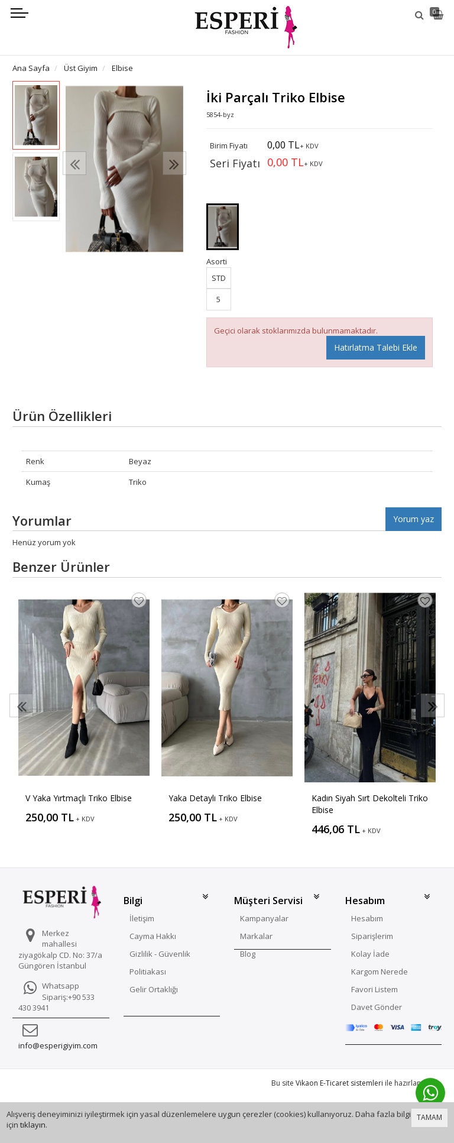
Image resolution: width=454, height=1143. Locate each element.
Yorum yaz (413, 518)
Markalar (256, 936)
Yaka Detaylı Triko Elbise (215, 798)
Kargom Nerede (379, 971)
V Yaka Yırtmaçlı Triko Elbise (78, 798)
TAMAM (429, 1117)
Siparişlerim (372, 936)
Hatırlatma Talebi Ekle (375, 347)
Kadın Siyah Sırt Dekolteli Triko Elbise (370, 803)
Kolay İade (370, 953)
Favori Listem (374, 989)
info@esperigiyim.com (58, 1045)
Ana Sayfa (31, 68)
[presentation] (74, 163)
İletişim (141, 918)
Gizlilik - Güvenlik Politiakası (159, 962)
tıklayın (33, 1124)
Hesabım (367, 918)
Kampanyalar (264, 918)
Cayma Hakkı (152, 936)
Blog (247, 953)
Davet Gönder (376, 1007)
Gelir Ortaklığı (153, 989)
